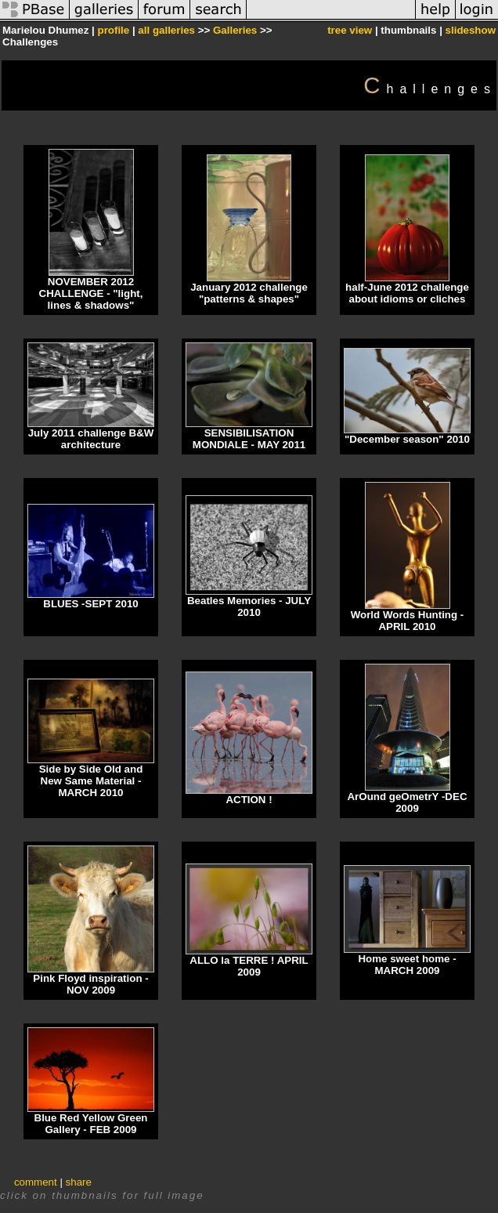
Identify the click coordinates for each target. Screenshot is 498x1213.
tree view (349, 30)
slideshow (471, 30)
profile (113, 30)
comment (35, 1182)
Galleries (235, 30)
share (79, 1182)
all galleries (166, 30)
